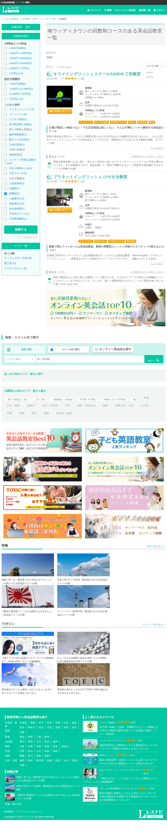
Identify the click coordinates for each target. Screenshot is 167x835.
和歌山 (64, 761)
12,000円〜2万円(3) (20, 93)
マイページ (94, 10)
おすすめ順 (152, 65)
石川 (38, 756)
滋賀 (47, 761)
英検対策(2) (15, 154)
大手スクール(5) (18, 173)
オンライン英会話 (125, 10)
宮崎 (74, 775)
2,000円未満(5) (17, 48)
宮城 (57, 737)
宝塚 (24, 428)
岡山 (30, 766)
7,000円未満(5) (17, 83)
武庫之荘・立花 (149, 420)
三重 (38, 751)
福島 (74, 737)
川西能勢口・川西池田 (73, 412)
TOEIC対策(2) (16, 144)
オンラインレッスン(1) (21, 109)
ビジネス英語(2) (18, 119)
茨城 (57, 742)
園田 (61, 428)
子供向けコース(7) (19, 213)
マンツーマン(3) (18, 114)
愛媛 (22, 770)
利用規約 (9, 826)
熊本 (30, 775)
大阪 (22, 761)
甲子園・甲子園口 (104, 412)
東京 (22, 742)
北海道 (23, 737)
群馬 (66, 742)
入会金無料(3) (16, 183)
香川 (30, 770)
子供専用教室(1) (18, 218)
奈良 (55, 761)
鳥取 (47, 766)
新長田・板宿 (79, 428)
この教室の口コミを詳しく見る (143, 159)
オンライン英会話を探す (114, 365)
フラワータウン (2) (15, 268)
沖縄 (22, 780)
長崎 (49, 775)
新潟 (22, 756)
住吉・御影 (38, 420)
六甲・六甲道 (75, 420)
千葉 (49, 742)
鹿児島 (40, 775)
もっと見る (153, 150)
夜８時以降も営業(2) (20, 124)
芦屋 (21, 420)
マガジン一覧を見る (152, 639)
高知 (38, 770)
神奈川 (31, 742)
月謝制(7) (14, 188)
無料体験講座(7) (18, 134)
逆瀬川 (56, 420)
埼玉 (41, 742)
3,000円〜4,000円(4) (20, 58)
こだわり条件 (13, 374)
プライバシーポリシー (30, 826)
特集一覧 (145, 10)
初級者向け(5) (16, 203)
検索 (108, 10)
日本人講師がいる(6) (20, 168)
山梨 (22, 747)
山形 (66, 737)
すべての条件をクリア (28, 237)
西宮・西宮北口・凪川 (20, 412)
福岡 (22, 775)
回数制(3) (14, 193)
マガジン (159, 10)
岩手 (41, 737)
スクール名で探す (70, 365)
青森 (32, 737)
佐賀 (57, 775)
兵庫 (30, 761)
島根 (55, 766)
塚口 (9, 420)
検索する (21, 229)
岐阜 (47, 751)
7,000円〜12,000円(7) (21, 88)
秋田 (49, 737)
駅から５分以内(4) (19, 139)
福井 (55, 756)
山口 (38, 766)
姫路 (130, 420)
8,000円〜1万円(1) (19, 68)
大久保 (11, 428)
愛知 (22, 751)
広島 (22, 766)
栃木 (74, 742)
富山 (47, 756)
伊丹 (92, 420)
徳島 (47, 770)
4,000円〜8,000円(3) (20, 63)
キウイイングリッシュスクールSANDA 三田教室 (99, 76)
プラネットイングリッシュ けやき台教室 (93, 186)
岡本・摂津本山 (111, 420)
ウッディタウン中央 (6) (18, 258)
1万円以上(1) (16, 73)
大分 (66, 775)
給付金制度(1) (16, 208)
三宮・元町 (46, 412)
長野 (30, 756)
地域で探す (27, 365)
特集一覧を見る (155, 561)
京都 (38, 761)
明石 (49, 428)
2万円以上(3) (16, 98)
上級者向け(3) (16, 198)
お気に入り (63, 113)
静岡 (30, 751)
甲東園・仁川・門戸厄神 (136, 412)
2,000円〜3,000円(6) (20, 53)
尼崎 (36, 428)
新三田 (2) (10, 263)
